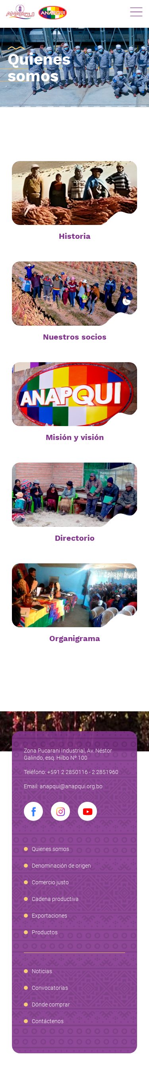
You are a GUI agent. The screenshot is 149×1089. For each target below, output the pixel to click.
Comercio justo (50, 882)
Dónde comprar (51, 1004)
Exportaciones (49, 915)
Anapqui (36, 12)
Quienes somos (50, 849)
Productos (45, 932)
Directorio (75, 538)
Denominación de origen (61, 865)
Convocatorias (50, 988)
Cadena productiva (55, 899)
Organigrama (74, 638)
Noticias (42, 971)
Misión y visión (75, 437)
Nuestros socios (74, 337)
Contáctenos (48, 1021)
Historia (75, 236)
